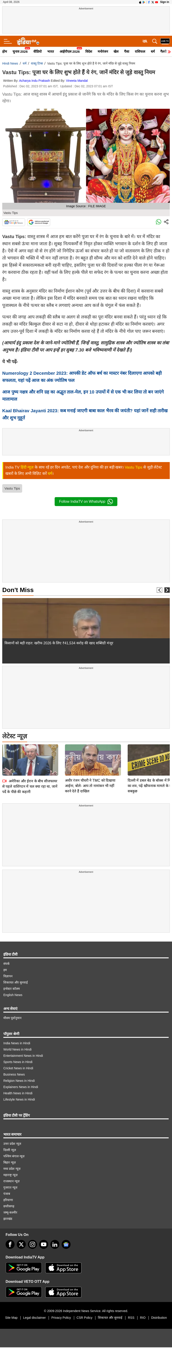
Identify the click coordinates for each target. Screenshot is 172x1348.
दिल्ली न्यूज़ (9, 1150)
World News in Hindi (17, 1049)
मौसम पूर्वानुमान (12, 1018)
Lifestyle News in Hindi (19, 1099)
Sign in (164, 2)
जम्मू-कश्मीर (10, 1212)
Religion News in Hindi (19, 1080)
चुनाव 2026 (20, 51)
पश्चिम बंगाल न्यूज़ (13, 1156)
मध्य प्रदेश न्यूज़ (11, 1168)
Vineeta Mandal (77, 80)
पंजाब (6, 1193)
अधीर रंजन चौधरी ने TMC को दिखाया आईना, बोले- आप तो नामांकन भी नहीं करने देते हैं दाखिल (90, 754)
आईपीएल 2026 (70, 51)
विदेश (88, 51)
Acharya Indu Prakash (34, 80)
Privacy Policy (61, 1317)
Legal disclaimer (34, 1317)
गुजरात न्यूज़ (10, 1187)
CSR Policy (84, 1317)
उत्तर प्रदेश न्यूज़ (12, 1143)
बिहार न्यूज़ (9, 1162)
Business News (14, 1074)
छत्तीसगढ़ (8, 1206)
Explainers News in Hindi (20, 1087)
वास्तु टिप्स (37, 63)
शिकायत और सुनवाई (15, 982)
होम (4, 51)
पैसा (126, 51)
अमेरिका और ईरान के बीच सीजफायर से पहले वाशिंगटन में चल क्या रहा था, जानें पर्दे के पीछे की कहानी (29, 755)
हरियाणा (8, 1200)
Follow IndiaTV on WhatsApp (86, 501)
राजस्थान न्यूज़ (11, 1181)
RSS (131, 1317)
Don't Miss (18, 589)
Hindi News (10, 63)
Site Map (11, 1317)
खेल (116, 51)
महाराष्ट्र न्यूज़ (10, 1175)
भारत (50, 51)
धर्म (153, 51)
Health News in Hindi (17, 1093)
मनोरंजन (103, 51)
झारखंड (7, 1218)
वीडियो (37, 51)
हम (5, 970)
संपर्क (6, 963)
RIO (143, 1317)
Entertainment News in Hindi (23, 1055)
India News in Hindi (16, 1043)
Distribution (159, 1317)
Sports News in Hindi (17, 1062)
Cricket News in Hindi (18, 1068)
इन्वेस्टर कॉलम (11, 988)
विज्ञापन (8, 976)
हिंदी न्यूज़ (27, 467)
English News (12, 995)
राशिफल (140, 51)
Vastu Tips (133, 467)
